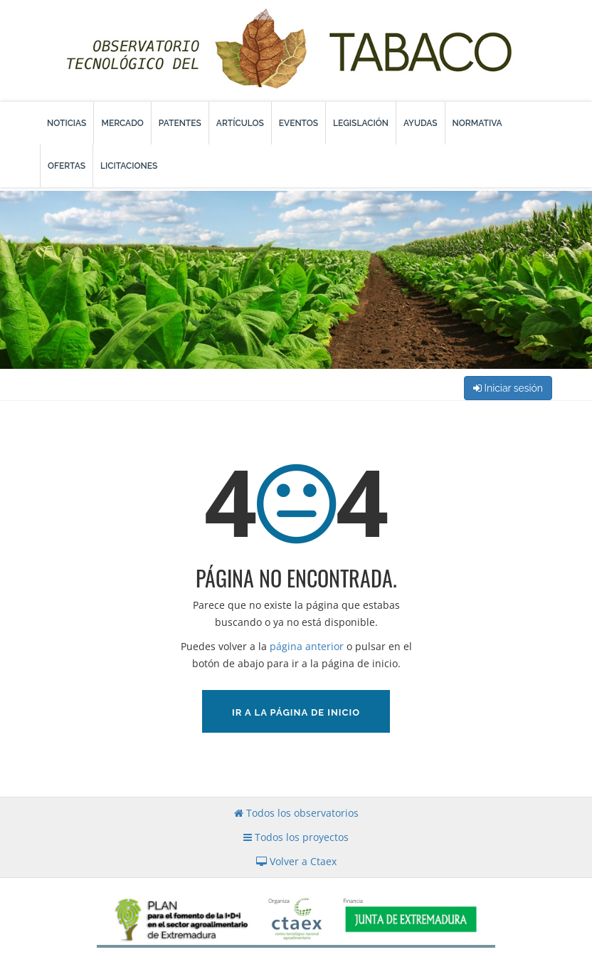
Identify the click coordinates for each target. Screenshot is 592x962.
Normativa (477, 123)
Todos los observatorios (296, 813)
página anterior (307, 646)
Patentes (180, 123)
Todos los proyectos (296, 837)
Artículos (240, 123)
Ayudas (420, 123)
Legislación (360, 123)
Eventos (298, 123)
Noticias (66, 123)
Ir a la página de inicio (296, 712)
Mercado (122, 123)
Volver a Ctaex (296, 861)
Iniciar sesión (508, 388)
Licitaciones (128, 166)
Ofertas (66, 166)
